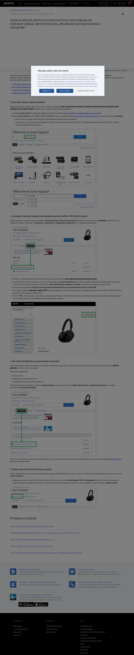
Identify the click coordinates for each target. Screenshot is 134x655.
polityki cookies (84, 86)
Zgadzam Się (46, 91)
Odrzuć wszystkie (65, 91)
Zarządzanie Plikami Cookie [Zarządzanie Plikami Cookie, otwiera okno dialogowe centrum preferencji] (86, 91)
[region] (68, 81)
